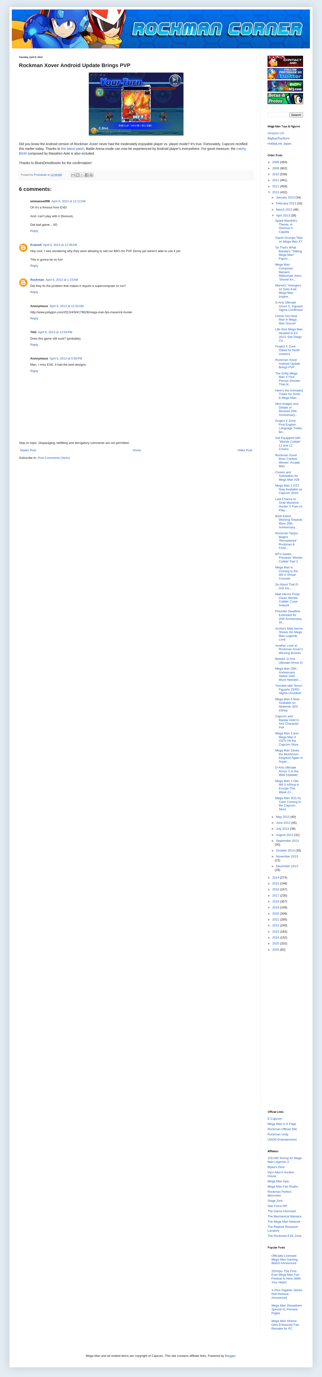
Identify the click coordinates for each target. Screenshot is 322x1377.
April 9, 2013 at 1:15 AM (62, 279)
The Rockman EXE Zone (285, 1236)
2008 (276, 162)
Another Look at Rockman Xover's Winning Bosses (289, 649)
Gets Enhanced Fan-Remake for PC (285, 1324)
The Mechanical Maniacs (285, 1216)
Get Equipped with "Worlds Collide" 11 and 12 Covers (288, 443)
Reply (34, 231)
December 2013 (287, 866)
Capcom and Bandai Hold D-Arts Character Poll (287, 721)
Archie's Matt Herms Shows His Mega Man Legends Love (289, 634)
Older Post (245, 450)
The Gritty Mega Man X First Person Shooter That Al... (287, 379)
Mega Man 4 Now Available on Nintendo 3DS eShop (287, 704)
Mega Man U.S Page (282, 1124)
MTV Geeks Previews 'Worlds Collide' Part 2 (288, 557)
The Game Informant (282, 1211)
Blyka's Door (276, 1167)
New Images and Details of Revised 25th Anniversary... (286, 409)
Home (137, 450)
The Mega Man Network (284, 1221)
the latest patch (72, 149)
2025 (276, 943)
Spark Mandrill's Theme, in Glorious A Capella (286, 226)
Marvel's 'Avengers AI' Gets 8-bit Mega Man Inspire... (288, 291)
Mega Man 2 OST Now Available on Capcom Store (288, 489)
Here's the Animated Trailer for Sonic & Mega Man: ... (289, 394)
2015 (276, 883)
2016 (276, 889)
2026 (276, 949)
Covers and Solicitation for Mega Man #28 (287, 475)
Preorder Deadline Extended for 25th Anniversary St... (288, 616)
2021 (276, 919)
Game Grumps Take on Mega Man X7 (289, 239)
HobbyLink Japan (279, 143)
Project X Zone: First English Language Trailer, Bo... (288, 426)
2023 (276, 931)
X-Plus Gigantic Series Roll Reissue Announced (286, 1293)
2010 (276, 174)
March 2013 (284, 209)
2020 (276, 913)
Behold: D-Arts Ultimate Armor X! (289, 660)
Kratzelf (36, 245)
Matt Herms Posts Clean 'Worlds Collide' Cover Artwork (287, 599)
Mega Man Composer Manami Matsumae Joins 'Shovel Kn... (288, 272)
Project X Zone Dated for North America (287, 350)
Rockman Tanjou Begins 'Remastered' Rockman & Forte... (286, 540)
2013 (276, 192)
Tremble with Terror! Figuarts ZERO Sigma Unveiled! (288, 689)
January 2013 (285, 197)
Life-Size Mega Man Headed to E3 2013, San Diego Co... (289, 334)
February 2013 (286, 203)
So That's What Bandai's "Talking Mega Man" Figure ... (288, 253)
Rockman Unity (278, 1134)
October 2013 (285, 850)
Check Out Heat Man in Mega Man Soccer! (286, 319)
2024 (276, 937)
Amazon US (276, 133)
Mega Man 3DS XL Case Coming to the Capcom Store (288, 803)
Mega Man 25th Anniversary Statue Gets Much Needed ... (288, 674)
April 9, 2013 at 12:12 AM (68, 201)
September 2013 (287, 841)
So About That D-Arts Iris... (287, 586)
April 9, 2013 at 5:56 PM (65, 358)
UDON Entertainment (282, 1139)
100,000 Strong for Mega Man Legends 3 (285, 1160)
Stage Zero (275, 1200)
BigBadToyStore (279, 138)
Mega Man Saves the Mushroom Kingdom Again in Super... (289, 756)
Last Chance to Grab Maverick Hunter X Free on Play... (288, 504)
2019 (276, 907)
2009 (276, 168)
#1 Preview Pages (286, 1309)
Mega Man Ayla (278, 1181)
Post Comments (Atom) (54, 458)
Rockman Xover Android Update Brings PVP (287, 363)
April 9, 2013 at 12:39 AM (60, 245)
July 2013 (283, 828)
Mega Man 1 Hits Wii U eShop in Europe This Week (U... (287, 786)
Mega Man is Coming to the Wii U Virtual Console (286, 573)
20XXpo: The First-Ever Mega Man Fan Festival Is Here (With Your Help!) (286, 1276)
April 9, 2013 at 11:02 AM (66, 306)
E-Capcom (275, 1118)
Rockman (37, 279)
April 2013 (283, 215)
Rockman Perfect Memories (279, 1193)
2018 (276, 901)
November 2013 (287, 856)
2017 (276, 895)
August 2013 (285, 835)
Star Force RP (277, 1206)
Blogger (230, 1356)
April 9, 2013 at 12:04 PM (55, 332)
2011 (276, 180)
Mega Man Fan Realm (283, 1186)
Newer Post (28, 450)
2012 (276, 186)
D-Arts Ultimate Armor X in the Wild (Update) (286, 771)
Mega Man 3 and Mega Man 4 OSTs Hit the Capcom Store (286, 739)
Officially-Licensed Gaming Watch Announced (284, 1259)
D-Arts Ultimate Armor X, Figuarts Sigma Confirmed (289, 306)
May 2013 (283, 817)
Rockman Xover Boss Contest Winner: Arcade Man (287, 460)
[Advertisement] (286, 1030)
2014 (276, 877)
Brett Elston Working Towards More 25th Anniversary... (288, 521)
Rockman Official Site (282, 1129)
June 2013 (283, 822)
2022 (276, 925)
